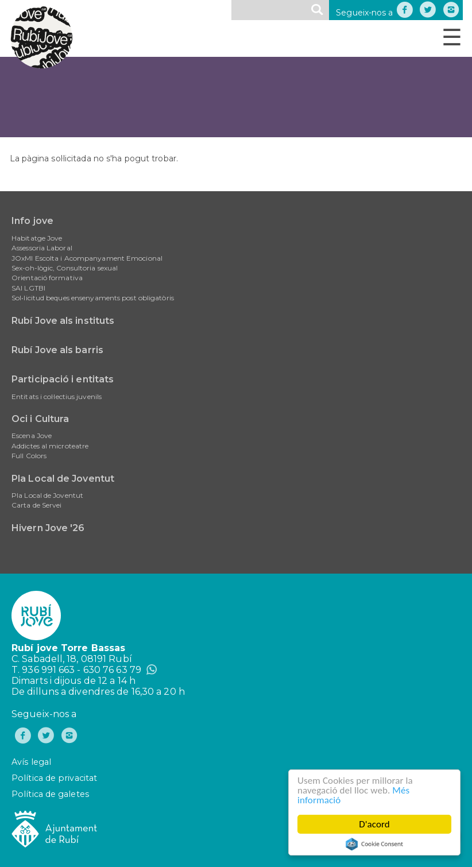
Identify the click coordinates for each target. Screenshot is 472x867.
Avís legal (31, 762)
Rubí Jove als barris (57, 350)
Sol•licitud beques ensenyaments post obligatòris (92, 297)
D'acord (374, 824)
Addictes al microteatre (49, 446)
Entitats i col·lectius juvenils (56, 396)
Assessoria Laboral (41, 247)
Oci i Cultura (40, 418)
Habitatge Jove (36, 238)
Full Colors (29, 455)
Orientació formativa (47, 277)
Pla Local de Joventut (62, 478)
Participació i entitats (62, 379)
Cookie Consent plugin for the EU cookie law (374, 844)
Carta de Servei (36, 505)
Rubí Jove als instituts (62, 320)
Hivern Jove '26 (48, 527)
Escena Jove (31, 435)
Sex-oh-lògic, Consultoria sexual (64, 268)
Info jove (32, 220)
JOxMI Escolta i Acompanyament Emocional (87, 258)
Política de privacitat (54, 778)
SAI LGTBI (28, 288)
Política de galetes (50, 794)
